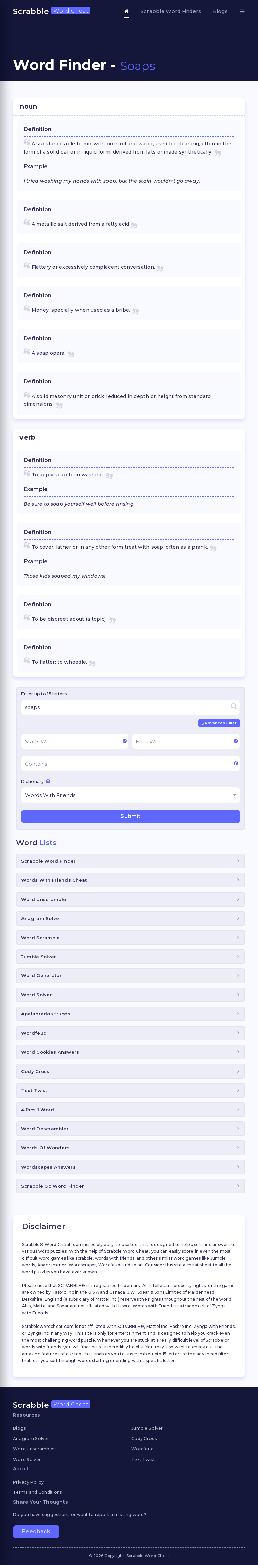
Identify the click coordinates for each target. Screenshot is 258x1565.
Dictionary (35, 781)
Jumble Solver (38, 956)
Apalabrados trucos (45, 1013)
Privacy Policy (28, 1481)
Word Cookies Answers (50, 1052)
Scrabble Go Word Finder (52, 1185)
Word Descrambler (45, 1128)
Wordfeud (34, 1033)
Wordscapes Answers (48, 1167)
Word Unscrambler (44, 899)
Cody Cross (35, 1071)
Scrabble (51, 11)
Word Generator (41, 975)
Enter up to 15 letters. (44, 693)
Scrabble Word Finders (171, 11)
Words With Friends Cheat (54, 879)
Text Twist (34, 1090)
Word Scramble (40, 937)
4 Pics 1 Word (37, 1109)
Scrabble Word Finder (48, 861)
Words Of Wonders (45, 1147)
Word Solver (36, 994)
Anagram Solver (41, 918)
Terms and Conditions (37, 1492)
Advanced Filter (219, 723)
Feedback (36, 1531)
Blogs (220, 11)
